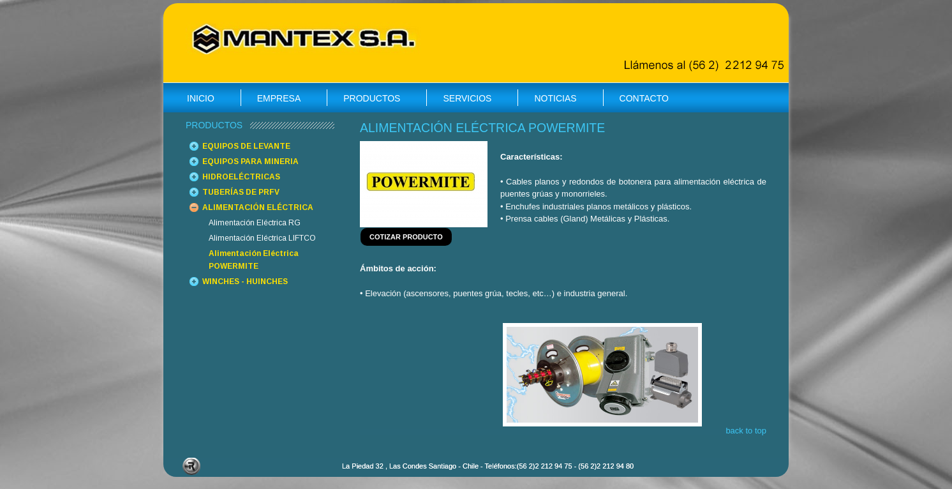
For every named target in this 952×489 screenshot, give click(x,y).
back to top (745, 430)
